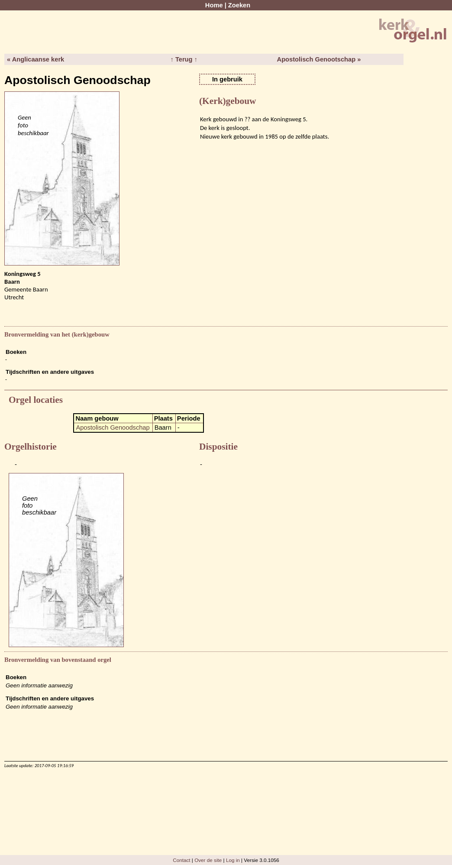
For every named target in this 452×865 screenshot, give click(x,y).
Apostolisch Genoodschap (112, 427)
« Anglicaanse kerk (35, 59)
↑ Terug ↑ (183, 59)
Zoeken (239, 5)
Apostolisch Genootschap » (319, 59)
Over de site (208, 860)
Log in (233, 860)
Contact (181, 860)
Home (214, 5)
